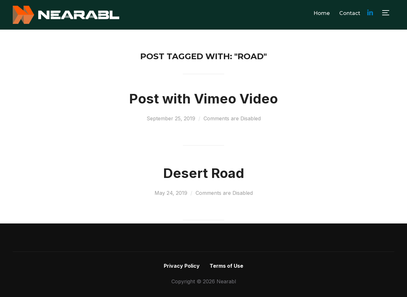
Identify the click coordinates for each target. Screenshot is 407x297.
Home (322, 13)
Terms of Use (226, 266)
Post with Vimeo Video (203, 98)
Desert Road (203, 173)
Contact (349, 13)
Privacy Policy (182, 266)
